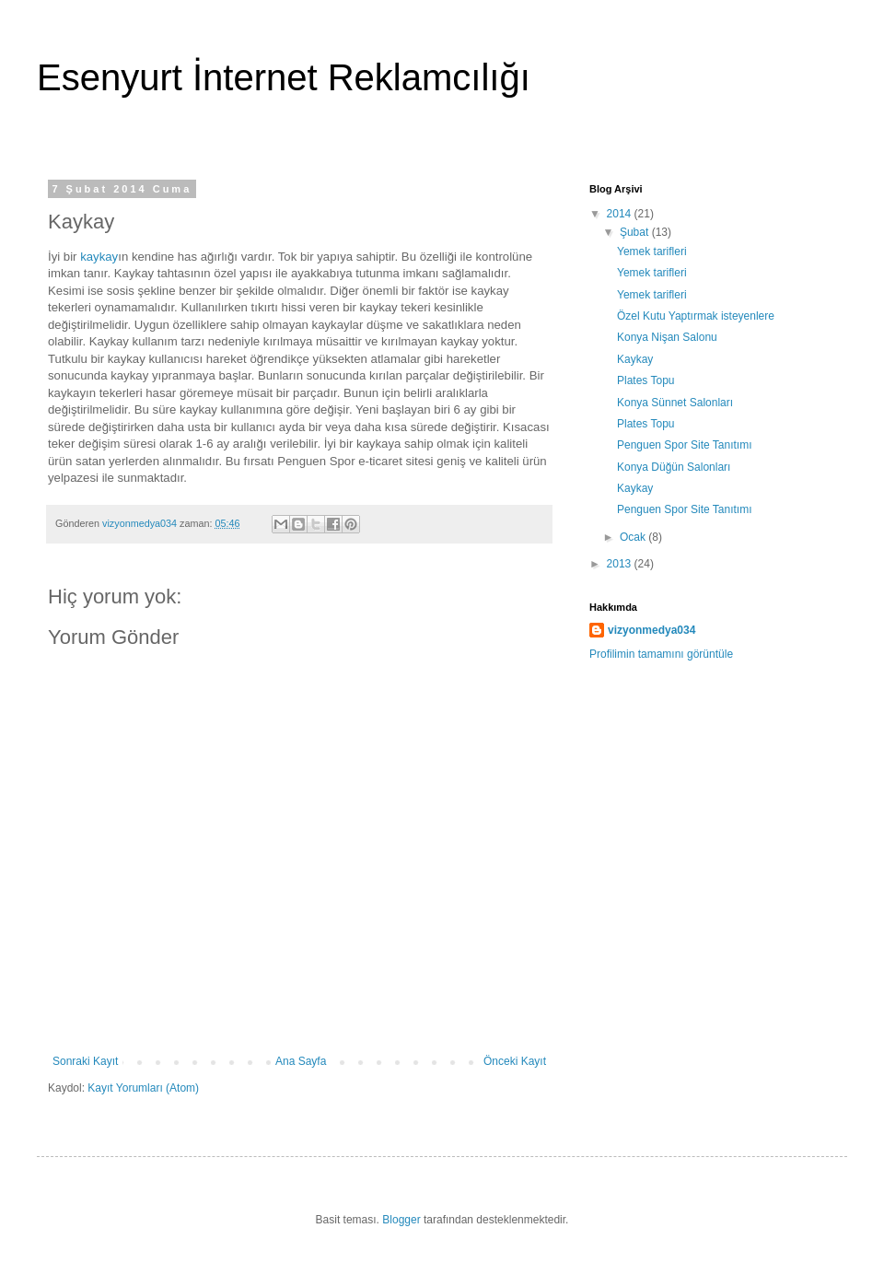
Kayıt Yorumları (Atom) (143, 1088)
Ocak (634, 537)
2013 (620, 563)
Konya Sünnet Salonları (675, 402)
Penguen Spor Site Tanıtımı (684, 445)
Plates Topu (646, 380)
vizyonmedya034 (651, 630)
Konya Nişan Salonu (667, 337)
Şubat (636, 232)
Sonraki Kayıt (85, 1061)
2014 (620, 213)
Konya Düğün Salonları (673, 467)
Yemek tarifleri (652, 251)
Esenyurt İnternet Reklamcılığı (283, 77)
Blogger (401, 1219)
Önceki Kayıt (514, 1061)
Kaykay (635, 359)
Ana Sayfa (300, 1061)
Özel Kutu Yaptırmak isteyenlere (695, 316)
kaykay (99, 256)
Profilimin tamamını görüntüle (661, 654)
